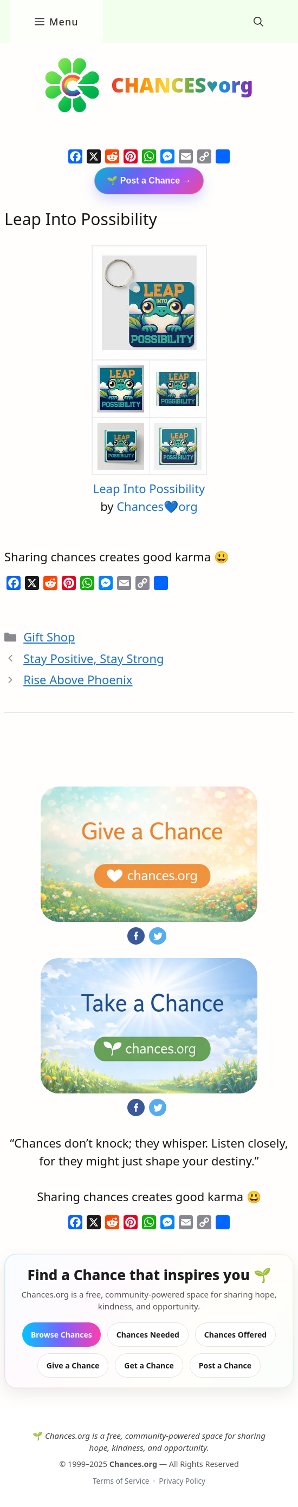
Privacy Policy (182, 1481)
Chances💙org (157, 506)
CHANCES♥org (182, 85)
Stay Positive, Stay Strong (93, 658)
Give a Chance (73, 1365)
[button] (258, 21)
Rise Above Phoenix (77, 679)
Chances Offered (235, 1334)
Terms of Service (121, 1481)
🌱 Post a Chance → (149, 180)
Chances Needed (147, 1334)
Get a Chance (148, 1365)
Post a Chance (225, 1365)
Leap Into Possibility (149, 488)
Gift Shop (49, 636)
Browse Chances (61, 1334)
